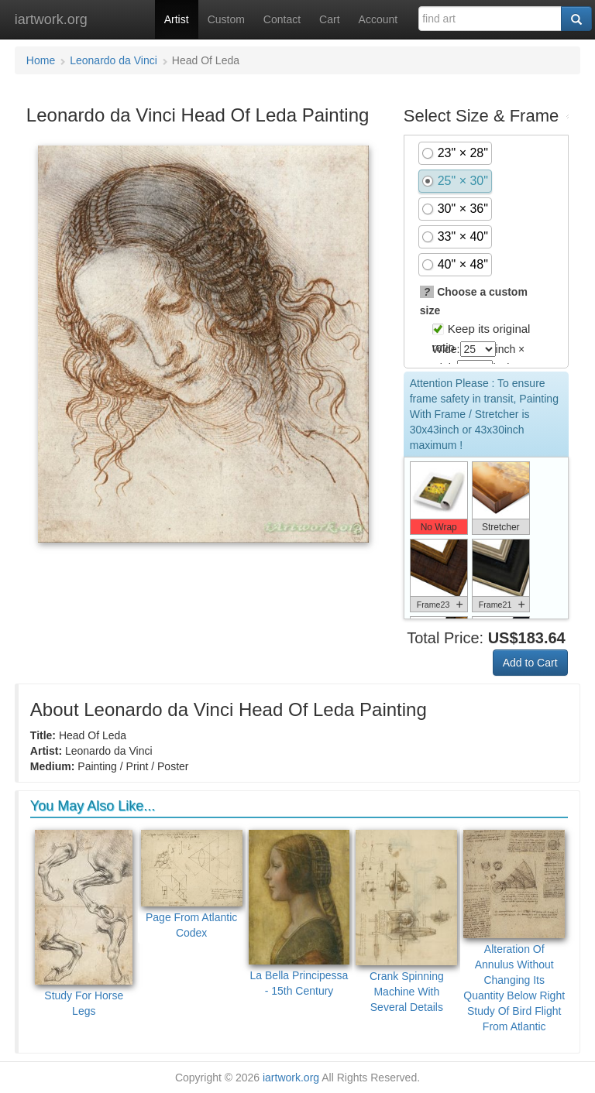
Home (40, 60)
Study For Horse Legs (83, 923)
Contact (282, 19)
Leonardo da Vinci (113, 60)
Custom (226, 19)
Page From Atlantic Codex (191, 884)
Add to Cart (530, 662)
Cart (329, 19)
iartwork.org (51, 19)
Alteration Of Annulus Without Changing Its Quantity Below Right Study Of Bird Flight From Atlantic (514, 931)
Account (378, 19)
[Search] (576, 18)
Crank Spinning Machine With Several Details (406, 922)
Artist (176, 19)
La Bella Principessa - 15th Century (299, 913)
